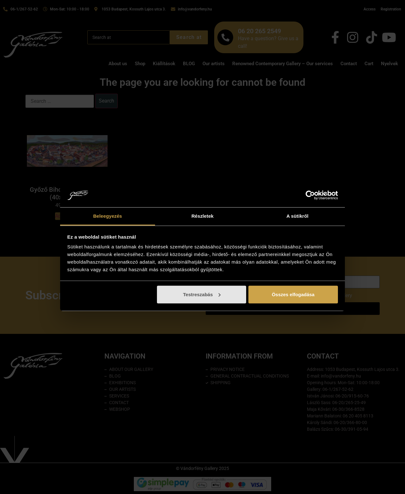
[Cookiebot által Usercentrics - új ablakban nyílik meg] (310, 195)
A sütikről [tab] (297, 216)
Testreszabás (202, 294)
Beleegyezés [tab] (107, 216)
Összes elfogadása (293, 294)
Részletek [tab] (202, 216)
